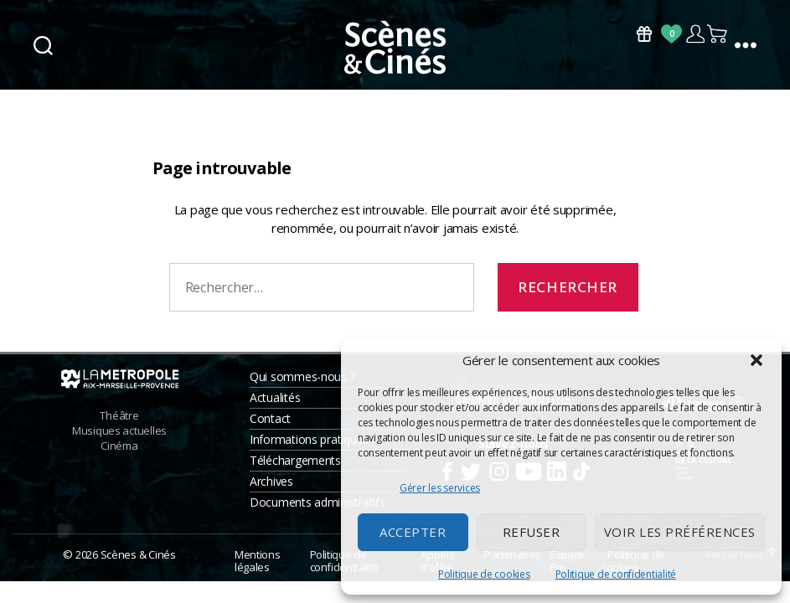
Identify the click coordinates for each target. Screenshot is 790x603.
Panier (718, 33)
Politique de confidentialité (615, 574)
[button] (756, 360)
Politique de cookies (484, 574)
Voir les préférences (680, 531)
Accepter (413, 531)
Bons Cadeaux (644, 33)
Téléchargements (295, 460)
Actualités (275, 397)
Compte (695, 33)
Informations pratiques (309, 439)
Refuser (531, 531)
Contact (270, 418)
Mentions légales (257, 561)
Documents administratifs (317, 502)
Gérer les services (440, 488)
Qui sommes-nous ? (302, 376)
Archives (271, 481)
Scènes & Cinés (138, 554)
